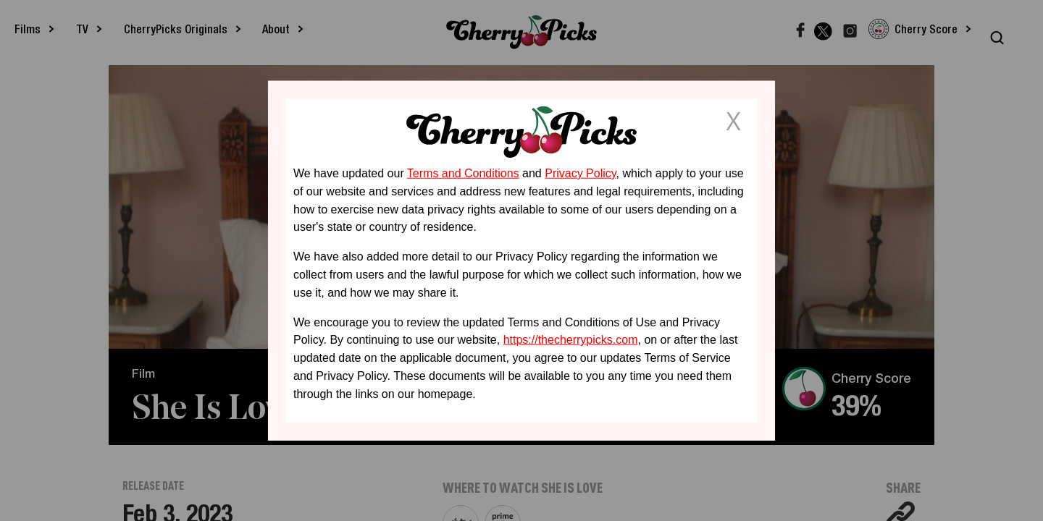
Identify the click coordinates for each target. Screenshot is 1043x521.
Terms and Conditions (463, 173)
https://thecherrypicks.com (570, 340)
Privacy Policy (580, 173)
